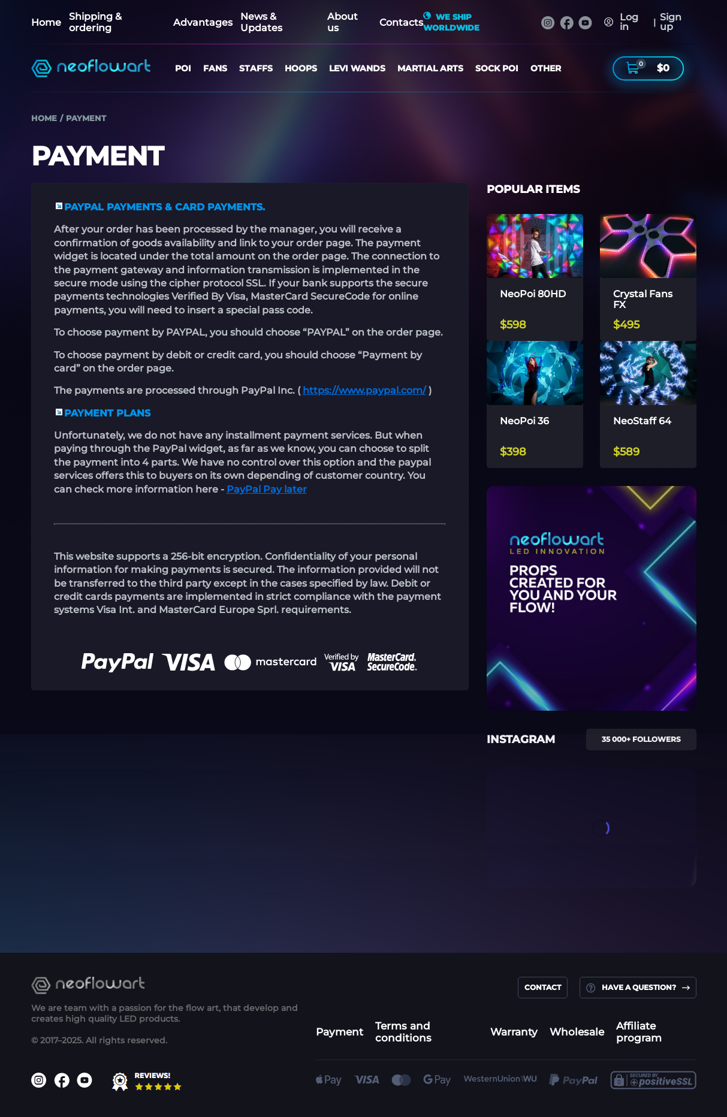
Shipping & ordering (95, 22)
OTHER (545, 68)
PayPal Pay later (267, 489)
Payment (339, 1032)
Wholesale (577, 1032)
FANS (215, 68)
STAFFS (256, 68)
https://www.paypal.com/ (364, 390)
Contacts (401, 22)
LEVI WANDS (357, 68)
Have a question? (638, 987)
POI (183, 68)
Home (46, 22)
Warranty (514, 1032)
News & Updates (261, 22)
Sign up (670, 22)
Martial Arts (430, 68)
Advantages (203, 22)
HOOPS (301, 68)
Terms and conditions (403, 1032)
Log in (629, 22)
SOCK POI (496, 68)
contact (542, 987)
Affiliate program (639, 1032)
